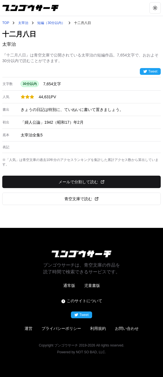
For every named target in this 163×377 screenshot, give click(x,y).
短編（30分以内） (51, 23)
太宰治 (23, 23)
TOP (5, 23)
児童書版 (92, 285)
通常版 (69, 285)
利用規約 (98, 328)
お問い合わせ (127, 328)
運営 (28, 328)
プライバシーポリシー (61, 328)
